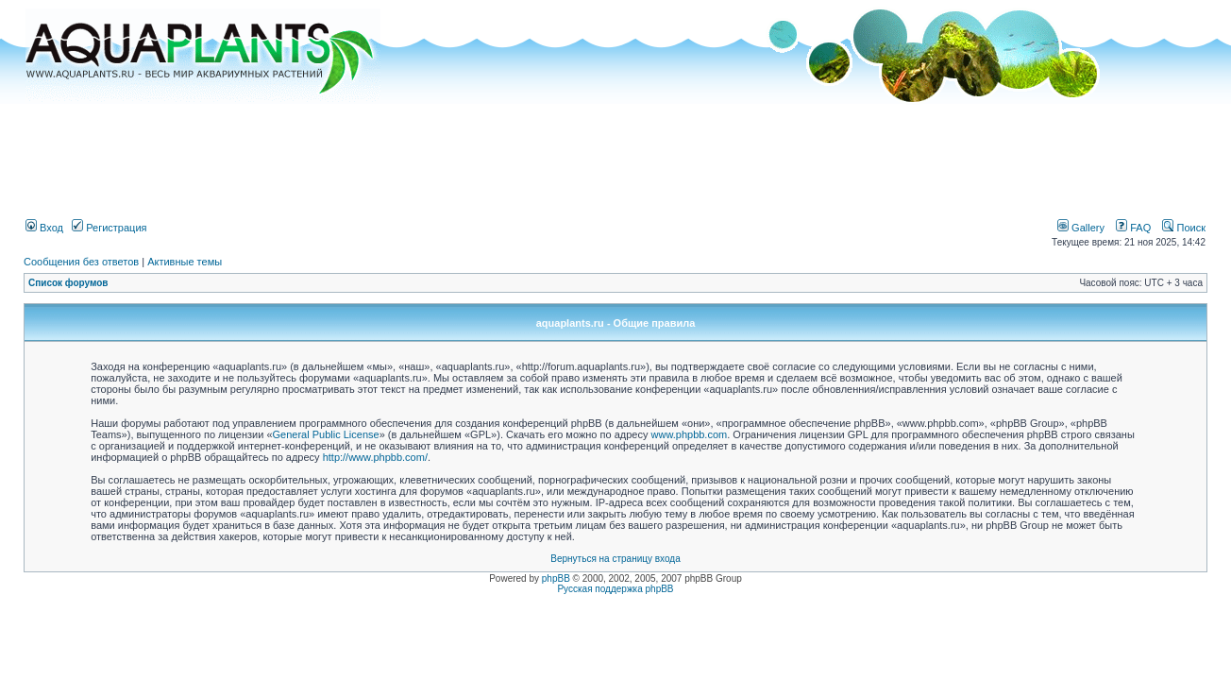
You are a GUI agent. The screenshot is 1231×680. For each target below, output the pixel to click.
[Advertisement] (615, 153)
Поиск (1184, 227)
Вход (44, 227)
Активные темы (184, 261)
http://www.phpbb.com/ (375, 457)
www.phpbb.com (689, 434)
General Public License (326, 434)
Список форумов (68, 283)
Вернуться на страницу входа (615, 558)
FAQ (1133, 227)
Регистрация (109, 227)
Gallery (1081, 227)
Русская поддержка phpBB (615, 589)
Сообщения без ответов (81, 261)
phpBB (556, 578)
